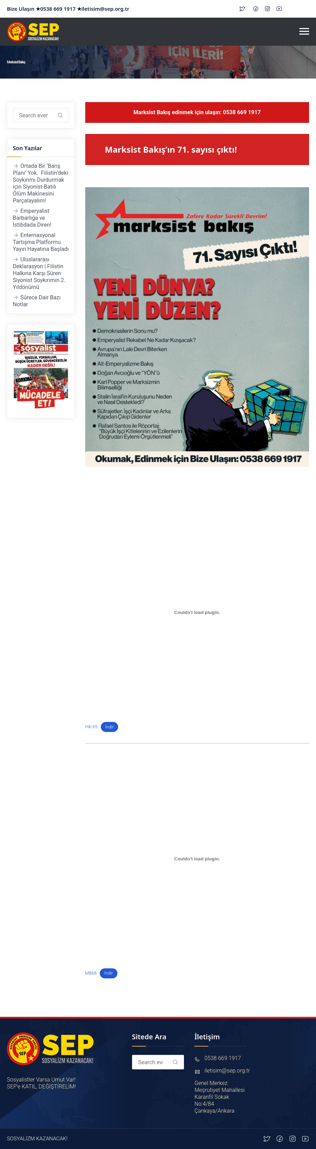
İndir (109, 727)
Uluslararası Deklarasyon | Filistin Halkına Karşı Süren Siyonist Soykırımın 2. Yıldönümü (39, 273)
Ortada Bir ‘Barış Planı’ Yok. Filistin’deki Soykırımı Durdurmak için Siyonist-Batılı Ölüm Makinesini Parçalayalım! (40, 183)
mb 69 (91, 727)
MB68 (91, 973)
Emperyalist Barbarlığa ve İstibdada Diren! (32, 218)
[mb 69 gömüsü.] (197, 612)
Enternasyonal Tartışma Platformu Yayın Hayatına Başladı (41, 242)
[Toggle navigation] (304, 31)
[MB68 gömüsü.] (197, 858)
